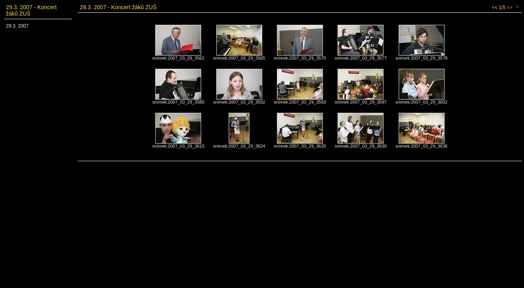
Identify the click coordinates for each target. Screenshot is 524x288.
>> (509, 7)
